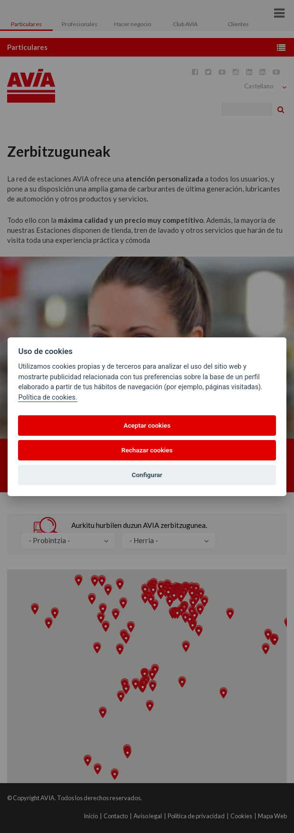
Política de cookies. (47, 397)
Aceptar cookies (147, 425)
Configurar (147, 475)
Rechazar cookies (147, 450)
